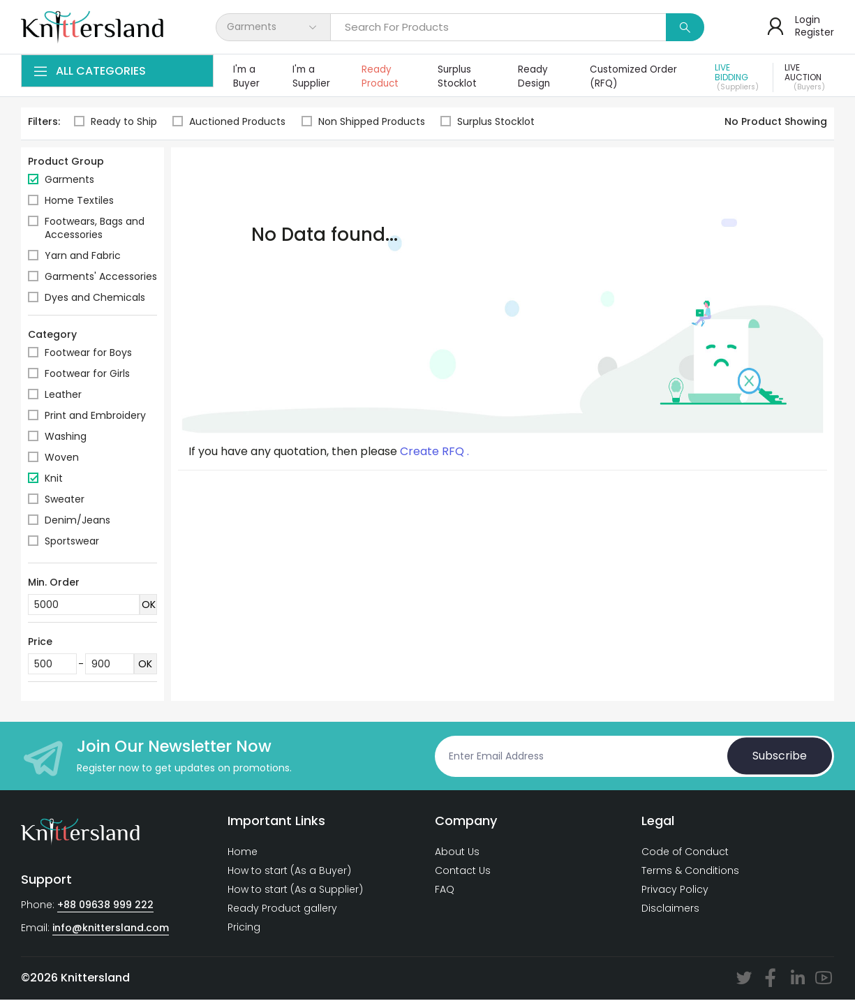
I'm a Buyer (246, 77)
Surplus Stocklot (458, 77)
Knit (54, 480)
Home (243, 853)
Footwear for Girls (87, 375)
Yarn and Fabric (83, 257)
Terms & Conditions (690, 872)
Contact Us (463, 872)
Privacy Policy (674, 891)
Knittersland (95, 979)
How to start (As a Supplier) (295, 891)
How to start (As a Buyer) (289, 872)
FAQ (444, 891)
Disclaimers (670, 910)
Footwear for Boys (88, 354)
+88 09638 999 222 (105, 906)
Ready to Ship (115, 123)
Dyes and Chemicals (95, 299)
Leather (63, 396)
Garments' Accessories (101, 278)
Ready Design (536, 77)
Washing (66, 438)
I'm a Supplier (312, 77)
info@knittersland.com (110, 929)
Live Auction (810, 78)
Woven (62, 459)
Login (807, 19)
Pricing (244, 928)
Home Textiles (79, 202)
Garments (69, 181)
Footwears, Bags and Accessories (94, 229)
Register (814, 32)
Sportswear (72, 542)
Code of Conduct (685, 853)
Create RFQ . (434, 453)
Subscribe (779, 757)
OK (149, 606)
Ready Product (382, 77)
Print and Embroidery (95, 417)
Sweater (64, 500)
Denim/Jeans (77, 521)
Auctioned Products (229, 123)
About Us (457, 853)
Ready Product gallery (282, 910)
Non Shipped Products (364, 123)
